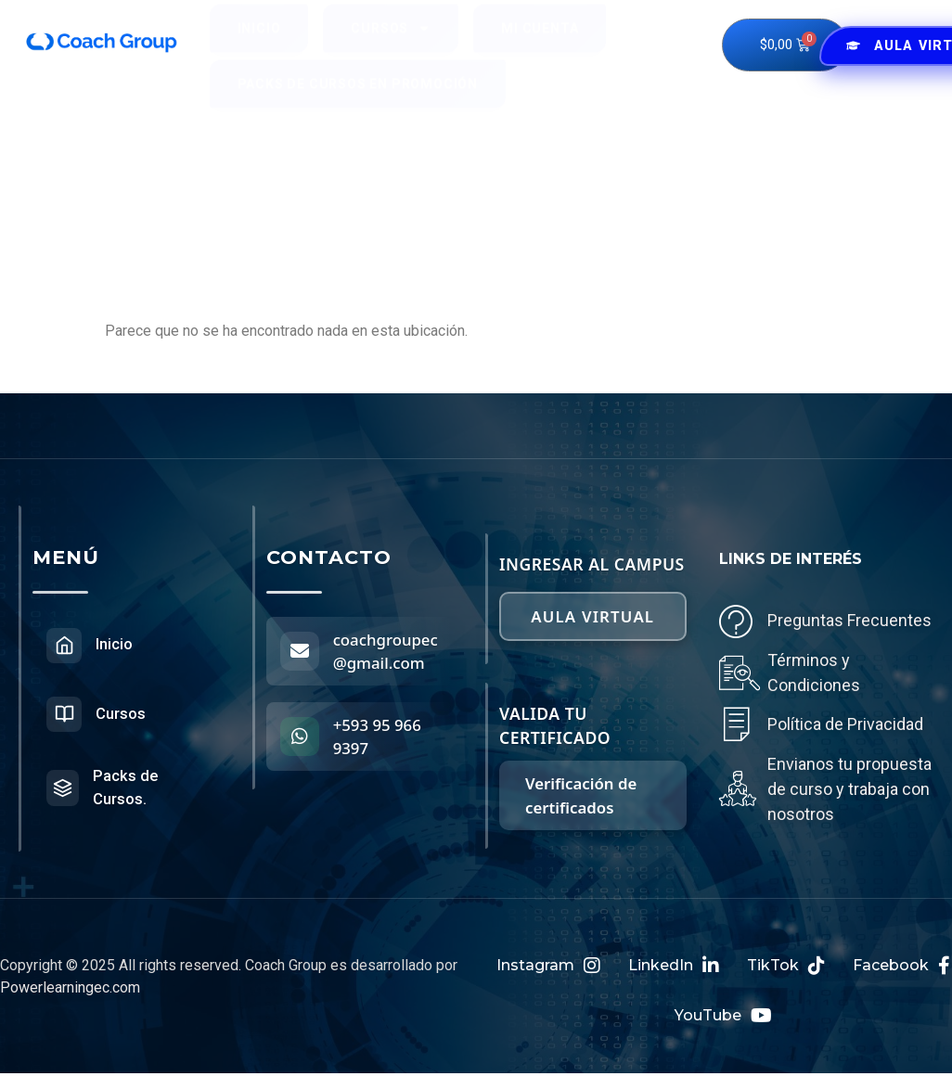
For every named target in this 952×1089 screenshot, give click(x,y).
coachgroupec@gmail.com (384, 651)
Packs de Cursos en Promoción (358, 100)
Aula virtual (592, 611)
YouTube (723, 1020)
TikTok (786, 970)
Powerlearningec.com (70, 992)
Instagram (548, 970)
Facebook (901, 970)
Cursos (391, 44)
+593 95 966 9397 (379, 736)
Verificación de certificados (581, 786)
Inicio (259, 44)
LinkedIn (673, 970)
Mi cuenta (539, 44)
